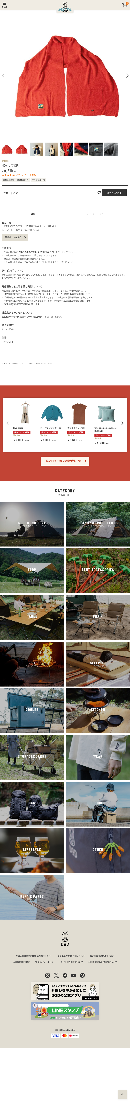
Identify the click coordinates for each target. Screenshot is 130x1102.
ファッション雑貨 (33, 363)
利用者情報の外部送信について (103, 1025)
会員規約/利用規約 (21, 1025)
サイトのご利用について (72, 1025)
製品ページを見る (13, 237)
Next (126, 75)
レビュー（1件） (96, 213)
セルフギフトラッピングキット (16, 278)
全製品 (15, 363)
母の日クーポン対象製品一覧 (63, 523)
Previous (3, 75)
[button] (7, 485)
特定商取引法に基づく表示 (102, 1018)
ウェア (22, 363)
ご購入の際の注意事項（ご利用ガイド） (36, 252)
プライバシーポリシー (45, 1025)
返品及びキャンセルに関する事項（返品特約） (23, 317)
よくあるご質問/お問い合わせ (71, 1018)
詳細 (33, 213)
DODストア (6, 363)
